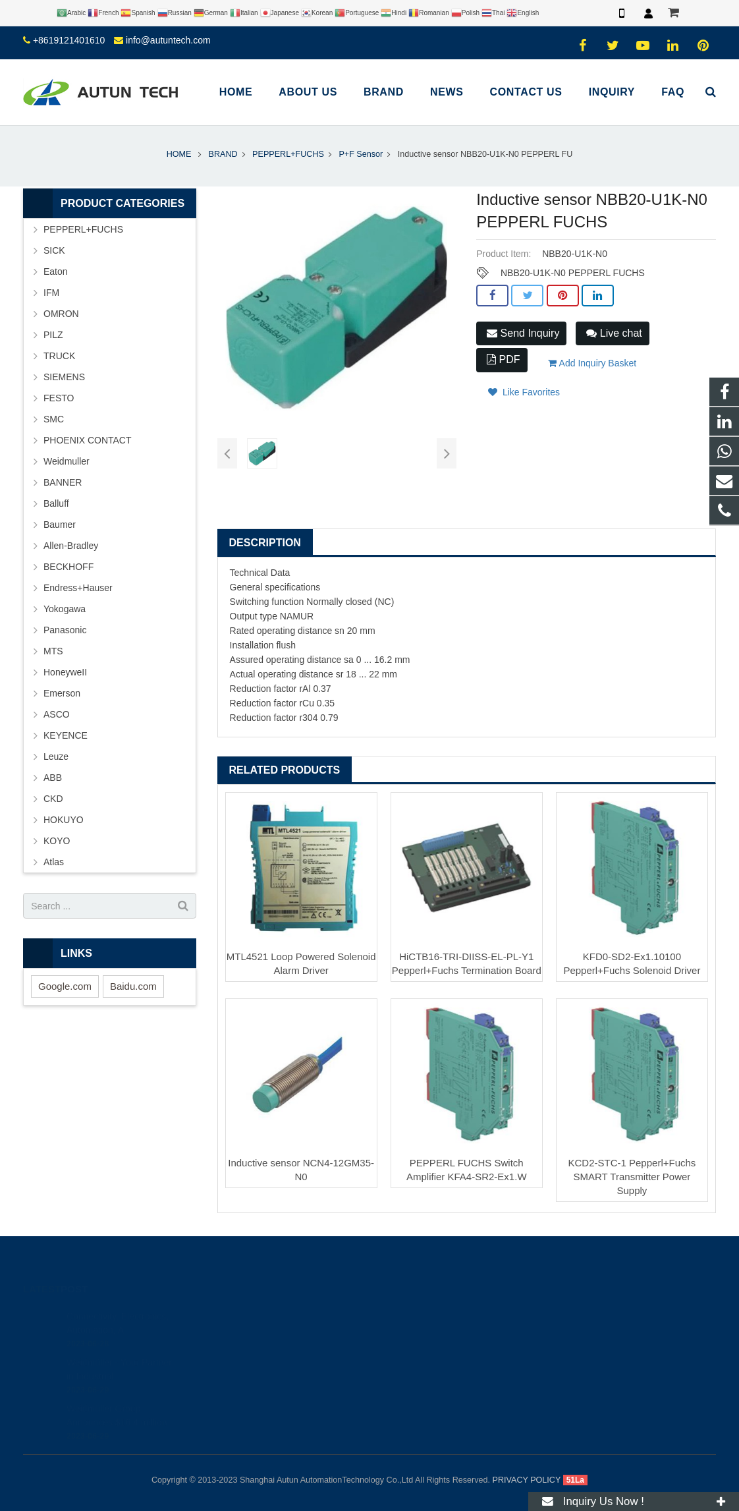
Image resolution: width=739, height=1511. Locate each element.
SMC (53, 419)
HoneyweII (65, 672)
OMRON (61, 313)
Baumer (59, 524)
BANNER (62, 482)
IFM (51, 292)
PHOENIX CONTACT (87, 440)
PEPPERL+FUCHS (288, 154)
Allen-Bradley (70, 545)
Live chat (614, 333)
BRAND (222, 154)
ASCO (56, 714)
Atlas (53, 862)
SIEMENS (64, 377)
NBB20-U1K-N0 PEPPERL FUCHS (573, 273)
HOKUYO (63, 819)
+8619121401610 (69, 40)
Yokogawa (64, 609)
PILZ (53, 334)
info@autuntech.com (168, 40)
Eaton (55, 271)
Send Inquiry (523, 333)
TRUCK (59, 356)
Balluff (56, 503)
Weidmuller (66, 461)
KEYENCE (65, 735)
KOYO (56, 841)
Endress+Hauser (78, 588)
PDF (503, 359)
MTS (53, 651)
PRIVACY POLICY (527, 1480)
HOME (179, 154)
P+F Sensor (361, 154)
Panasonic (64, 630)
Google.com (65, 986)
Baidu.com (133, 986)
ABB (52, 777)
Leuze (55, 756)
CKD (53, 798)
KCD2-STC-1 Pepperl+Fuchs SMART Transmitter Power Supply (632, 1176)
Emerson (61, 693)
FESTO (58, 398)
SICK (54, 250)
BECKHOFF (68, 566)
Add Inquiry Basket (592, 363)
